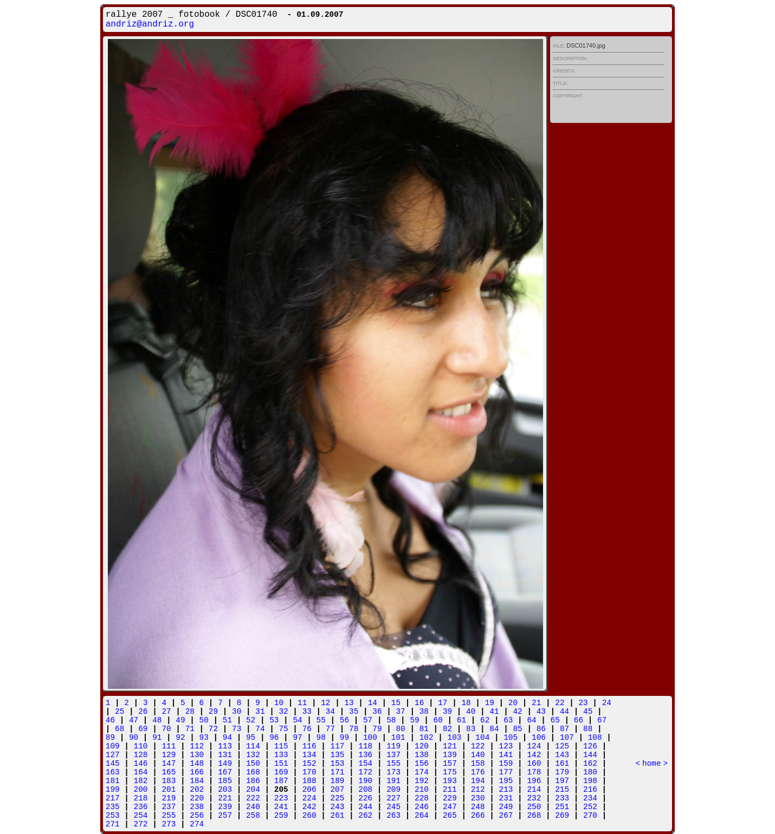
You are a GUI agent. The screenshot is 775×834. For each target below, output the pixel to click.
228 (422, 798)
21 (536, 703)
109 (113, 746)
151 (281, 763)
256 (197, 815)
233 (562, 798)
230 (478, 798)
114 (253, 746)
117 (338, 746)
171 (338, 772)
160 (534, 763)
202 (197, 789)
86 (541, 729)
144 (590, 755)
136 (365, 755)
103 (455, 737)
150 (253, 763)
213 (506, 789)
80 (400, 729)
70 (166, 729)
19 (489, 703)
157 (450, 763)
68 (119, 729)
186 (253, 781)
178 (534, 772)
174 (422, 772)
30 (236, 711)
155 (393, 763)
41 (494, 711)
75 (283, 729)
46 (110, 720)
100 (370, 737)
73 (236, 729)
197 (562, 781)
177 (506, 772)
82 (447, 729)
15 (396, 703)
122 (478, 746)
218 (141, 798)
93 (204, 737)
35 (353, 711)
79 (377, 729)
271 (113, 824)
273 (169, 824)
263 (393, 815)
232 (534, 798)
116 (309, 746)
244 (365, 807)
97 (297, 737)
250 (534, 807)
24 (606, 703)
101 (398, 737)
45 (587, 711)
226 (365, 798)
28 (190, 711)
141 (506, 755)
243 (338, 807)
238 (197, 807)
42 (517, 711)
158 (478, 763)
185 (225, 781)
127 (113, 755)
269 (562, 815)
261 (338, 815)
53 (274, 720)
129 (169, 755)
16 (419, 703)
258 (253, 815)
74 (259, 729)
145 (113, 763)
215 (562, 789)
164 (141, 772)
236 (141, 807)
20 (513, 703)
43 (541, 711)
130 (197, 755)
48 (157, 720)
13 (348, 703)
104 (482, 737)
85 (517, 729)
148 (197, 763)
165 (169, 772)
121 (450, 746)
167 (225, 772)
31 (259, 711)
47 (133, 720)
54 (297, 720)
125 (562, 746)
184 (197, 781)
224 (309, 798)
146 (141, 763)
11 (302, 703)
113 (225, 746)
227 (393, 798)
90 (133, 737)
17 (442, 703)
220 (197, 798)
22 (559, 703)
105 (510, 737)
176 (478, 772)
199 (113, 789)
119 (393, 746)
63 (508, 720)
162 (590, 763)
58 (391, 720)
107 (567, 737)
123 (506, 746)
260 (309, 815)
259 (281, 815)
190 (365, 781)
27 (166, 711)
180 (590, 772)
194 (478, 781)
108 (595, 737)
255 (169, 815)
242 (309, 807)
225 (338, 798)
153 (338, 763)
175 (450, 772)
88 (587, 729)
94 (227, 737)
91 (157, 737)
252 (590, 807)
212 (478, 789)
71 (190, 729)
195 (506, 781)
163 (113, 772)
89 (110, 737)
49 (180, 720)
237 (169, 807)
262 (365, 815)
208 (365, 789)
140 (478, 755)
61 (461, 720)
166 (197, 772)
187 (281, 781)
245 (393, 807)
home (651, 763)
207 (337, 789)
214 (534, 789)
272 (141, 824)
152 (309, 763)
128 (141, 755)
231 (506, 798)
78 (353, 729)
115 (281, 746)
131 (225, 755)
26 (142, 711)
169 (281, 772)
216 (590, 789)
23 (582, 703)
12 (325, 703)
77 (330, 729)
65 (555, 720)
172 (365, 772)
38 (424, 711)
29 (213, 711)
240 (253, 807)
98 (321, 737)
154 (365, 763)
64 (531, 720)
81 (424, 729)
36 (377, 711)
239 (225, 807)
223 (281, 798)
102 (426, 737)
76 (307, 729)
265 (450, 815)
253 (113, 815)
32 (283, 711)
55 (321, 720)
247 (450, 807)
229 (450, 798)
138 (422, 755)
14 (372, 703)
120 (422, 746)
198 (590, 781)
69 (142, 729)
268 (534, 815)
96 (274, 737)
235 (113, 807)
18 (465, 703)
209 (393, 789)
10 (278, 703)
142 (534, 755)
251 (562, 807)
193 (450, 781)
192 (422, 781)
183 (169, 781)
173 (393, 772)
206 (309, 789)
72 (213, 729)
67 (601, 720)
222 (253, 798)
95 (250, 737)
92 (180, 737)
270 (590, 815)
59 (414, 720)
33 (307, 711)
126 (590, 746)
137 (393, 755)
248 (478, 807)
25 (119, 711)
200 (141, 789)
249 (506, 807)
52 (250, 720)
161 (562, 763)
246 (422, 807)
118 (365, 746)
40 (470, 711)
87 (564, 729)
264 (422, 815)
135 (338, 755)
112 (197, 746)
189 (338, 781)
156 (422, 763)
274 (197, 824)
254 (141, 815)
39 (447, 711)
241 (281, 807)
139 (450, 755)
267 (506, 815)
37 (400, 711)
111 (169, 746)
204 (253, 789)
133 (281, 755)
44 (564, 711)
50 (204, 720)
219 (169, 798)
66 (578, 720)
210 (422, 789)
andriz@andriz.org (150, 24)
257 (225, 815)
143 (562, 755)
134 (309, 755)
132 (253, 755)
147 (169, 763)
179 (562, 772)
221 (225, 798)
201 (169, 789)
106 (539, 737)
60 (438, 720)
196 (534, 781)
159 (506, 763)
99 (344, 737)
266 (478, 815)
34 (330, 711)
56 (344, 720)
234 (590, 798)
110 (141, 746)
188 (309, 781)
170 (309, 772)
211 (450, 789)
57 (367, 720)
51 (227, 720)
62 (484, 720)
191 (393, 781)
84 (494, 729)
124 (534, 746)
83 (470, 729)
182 (141, 781)
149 (225, 763)
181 (113, 781)
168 (253, 772)
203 (225, 789)
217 (113, 798)
